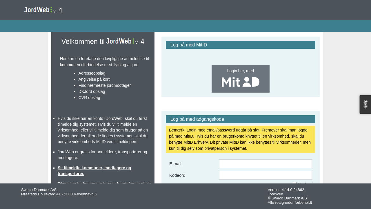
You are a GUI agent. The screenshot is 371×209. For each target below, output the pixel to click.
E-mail (175, 163)
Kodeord (177, 175)
